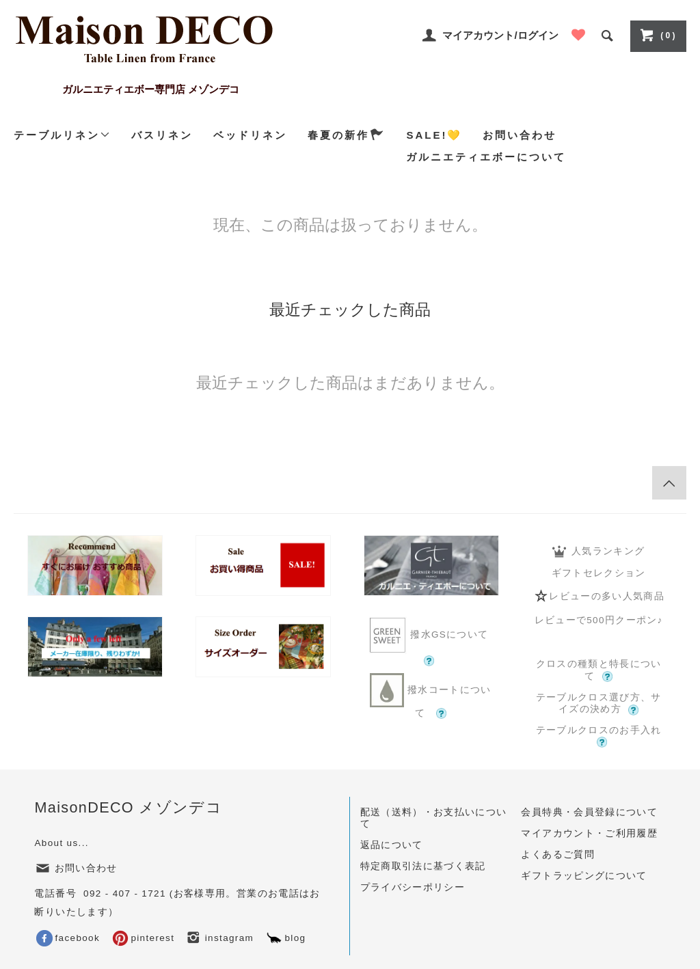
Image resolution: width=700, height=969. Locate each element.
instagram (219, 938)
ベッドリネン (250, 135)
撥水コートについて (431, 696)
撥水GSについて (430, 641)
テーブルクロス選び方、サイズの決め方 (599, 703)
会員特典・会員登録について (589, 812)
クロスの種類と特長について (599, 670)
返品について (391, 845)
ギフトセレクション (599, 573)
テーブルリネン (62, 135)
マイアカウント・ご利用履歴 (589, 833)
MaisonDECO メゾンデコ (128, 807)
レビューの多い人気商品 (598, 595)
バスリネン (162, 135)
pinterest (143, 938)
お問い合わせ (519, 135)
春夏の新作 (347, 134)
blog (286, 938)
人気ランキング (598, 551)
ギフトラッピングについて (584, 876)
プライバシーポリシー (413, 887)
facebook (68, 938)
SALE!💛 (434, 135)
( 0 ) (656, 35)
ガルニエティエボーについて (486, 157)
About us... (61, 843)
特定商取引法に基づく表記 (423, 866)
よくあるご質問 (557, 854)
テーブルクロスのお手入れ (599, 736)
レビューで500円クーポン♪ (599, 620)
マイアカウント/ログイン (500, 35)
